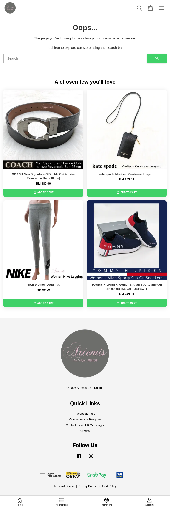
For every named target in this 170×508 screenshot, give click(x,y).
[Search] (75, 58)
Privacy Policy (87, 486)
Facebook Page (85, 413)
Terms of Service (64, 486)
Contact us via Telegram (85, 419)
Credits (85, 431)
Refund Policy (107, 486)
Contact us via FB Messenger (85, 425)
